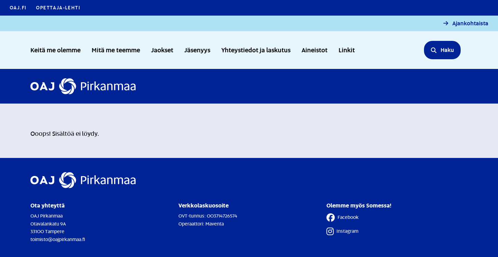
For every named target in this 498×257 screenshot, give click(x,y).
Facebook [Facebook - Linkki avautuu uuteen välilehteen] (342, 217)
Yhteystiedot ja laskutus (255, 49)
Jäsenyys (197, 49)
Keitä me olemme (55, 49)
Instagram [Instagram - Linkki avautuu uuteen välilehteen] (342, 231)
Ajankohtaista (470, 23)
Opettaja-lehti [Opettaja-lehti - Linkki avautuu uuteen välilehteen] (58, 7)
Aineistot (315, 49)
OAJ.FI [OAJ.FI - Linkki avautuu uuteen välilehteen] (18, 7)
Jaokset (162, 49)
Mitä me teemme (116, 49)
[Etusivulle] (83, 86)
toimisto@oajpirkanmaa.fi (57, 239)
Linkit (347, 49)
